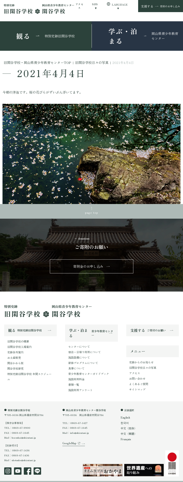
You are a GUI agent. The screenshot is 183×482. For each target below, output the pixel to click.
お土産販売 (13, 354)
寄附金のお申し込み (88, 265)
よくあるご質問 (138, 379)
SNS (95, 4)
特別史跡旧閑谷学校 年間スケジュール (28, 368)
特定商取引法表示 (45, 477)
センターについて (78, 344)
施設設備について (78, 354)
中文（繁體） (128, 426)
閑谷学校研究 (14, 363)
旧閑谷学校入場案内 (18, 344)
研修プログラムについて (82, 359)
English (125, 411)
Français (125, 431)
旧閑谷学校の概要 (17, 339)
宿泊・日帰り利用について (83, 349)
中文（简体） (128, 421)
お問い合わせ (136, 374)
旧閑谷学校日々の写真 (141, 365)
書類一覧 (73, 379)
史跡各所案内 (14, 349)
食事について (75, 364)
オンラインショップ (73, 477)
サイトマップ (136, 384)
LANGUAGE (119, 4)
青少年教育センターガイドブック (87, 369)
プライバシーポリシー (16, 477)
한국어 (124, 416)
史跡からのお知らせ (140, 360)
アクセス (79, 6)
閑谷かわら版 (14, 359)
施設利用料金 (75, 374)
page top (91, 211)
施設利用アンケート (79, 384)
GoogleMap (68, 440)
